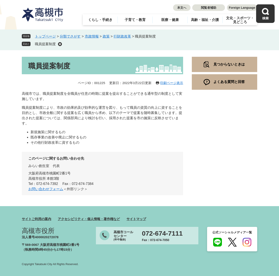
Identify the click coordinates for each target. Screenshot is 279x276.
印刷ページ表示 (171, 83)
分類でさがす (70, 36)
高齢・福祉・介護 (205, 20)
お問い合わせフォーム (45, 189)
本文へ (181, 7)
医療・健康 (170, 20)
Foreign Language (242, 7)
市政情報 (92, 36)
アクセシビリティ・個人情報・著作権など (89, 219)
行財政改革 (122, 36)
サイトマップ (136, 219)
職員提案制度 (45, 44)
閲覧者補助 (208, 7)
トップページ (45, 36)
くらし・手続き (100, 20)
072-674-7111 (162, 233)
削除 (60, 44)
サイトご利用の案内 (36, 219)
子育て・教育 (135, 20)
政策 (106, 36)
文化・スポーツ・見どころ (240, 20)
